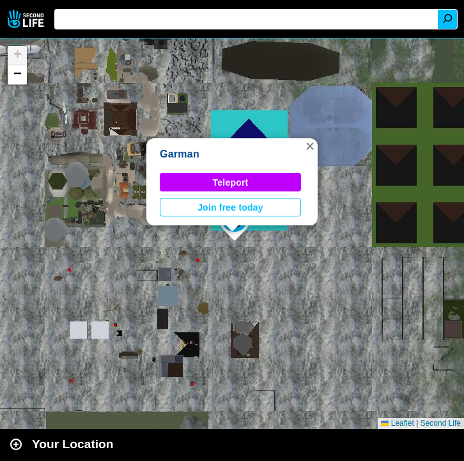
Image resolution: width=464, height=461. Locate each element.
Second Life (27, 19)
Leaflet (397, 423)
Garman (179, 154)
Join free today (230, 207)
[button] (310, 146)
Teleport (231, 182)
